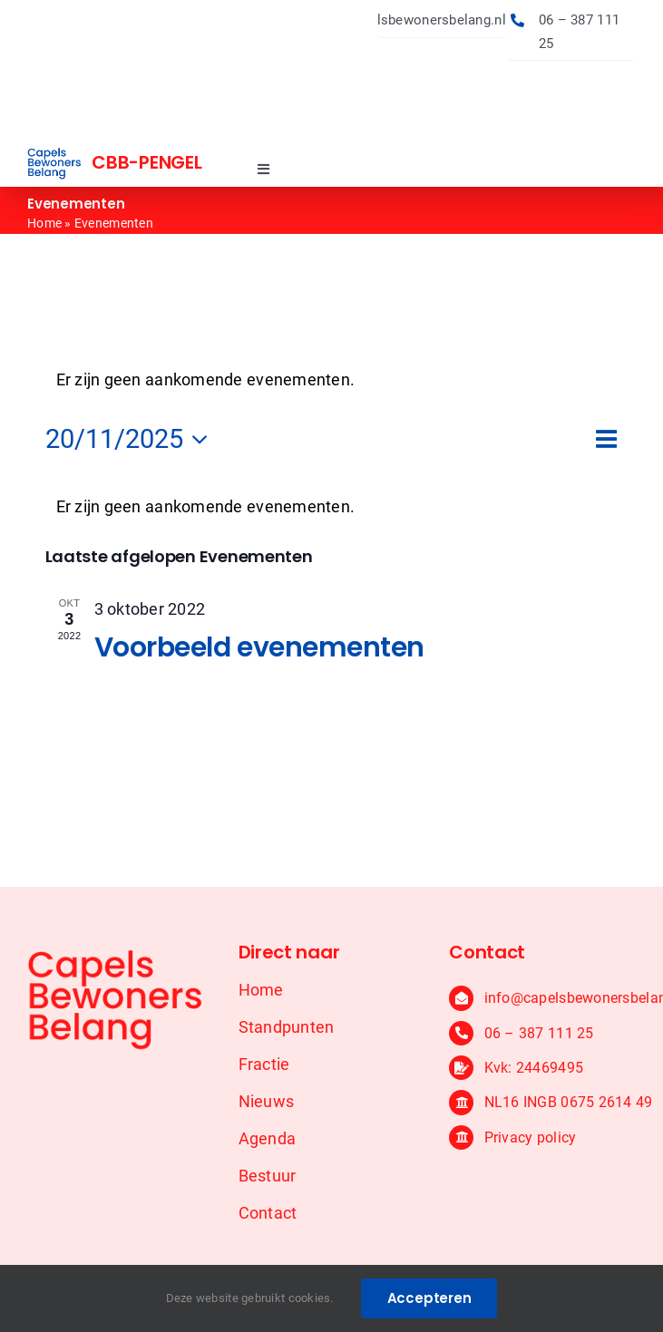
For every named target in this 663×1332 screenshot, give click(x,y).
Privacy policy (530, 1137)
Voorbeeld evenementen (259, 647)
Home (44, 223)
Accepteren (429, 1298)
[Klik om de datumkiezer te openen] (132, 439)
